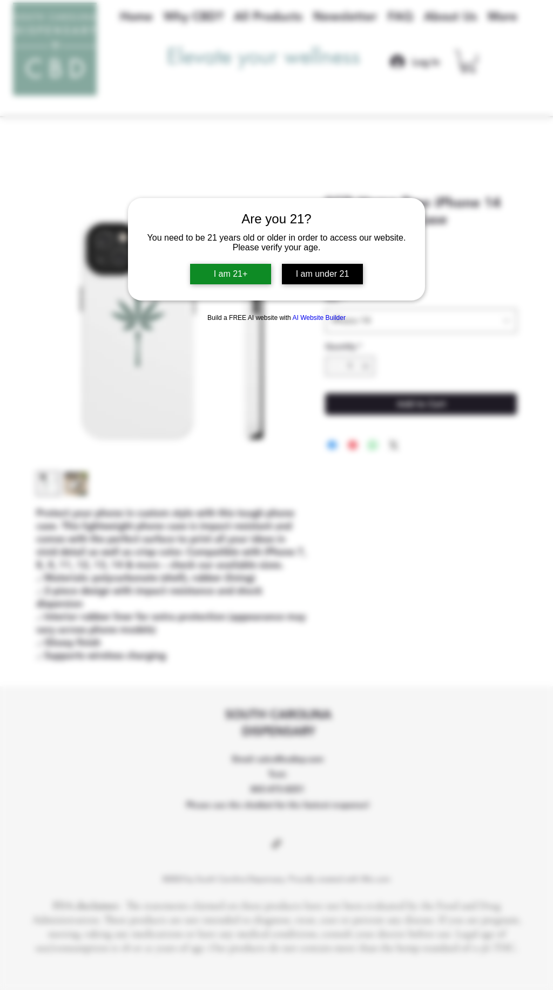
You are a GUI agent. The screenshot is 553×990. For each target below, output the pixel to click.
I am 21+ (231, 273)
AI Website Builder (319, 318)
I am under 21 (322, 273)
